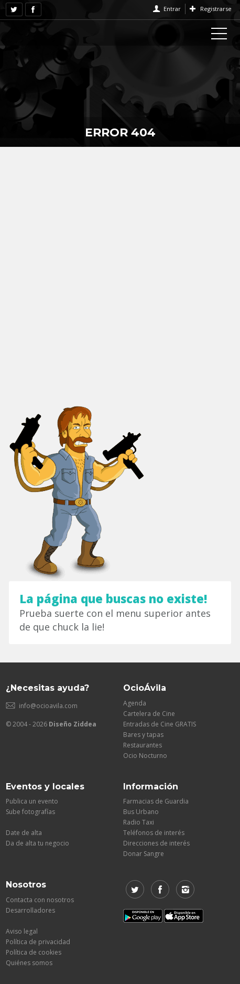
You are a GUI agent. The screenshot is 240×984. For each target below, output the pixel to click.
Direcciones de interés (156, 843)
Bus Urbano (141, 811)
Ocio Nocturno (145, 755)
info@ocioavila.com (48, 705)
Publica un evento (32, 801)
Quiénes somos (29, 962)
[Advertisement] (120, 272)
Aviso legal (22, 931)
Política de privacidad (38, 941)
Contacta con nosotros (40, 899)
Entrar (172, 9)
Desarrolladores (30, 910)
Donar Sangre (143, 853)
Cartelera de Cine (149, 713)
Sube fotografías (30, 811)
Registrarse (216, 9)
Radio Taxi (138, 822)
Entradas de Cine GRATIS (159, 724)
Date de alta (24, 832)
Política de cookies (33, 952)
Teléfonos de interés (153, 832)
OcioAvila (48, 31)
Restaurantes (142, 745)
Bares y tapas (143, 734)
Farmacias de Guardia (156, 801)
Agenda (134, 703)
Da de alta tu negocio (37, 843)
